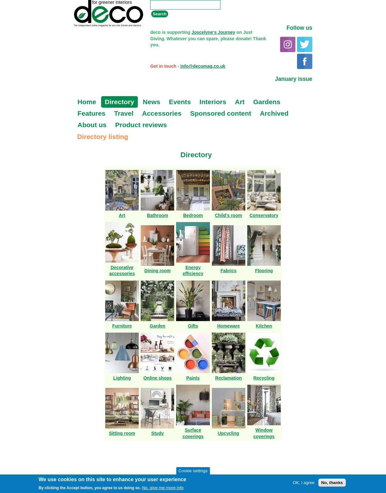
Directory (119, 101)
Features (92, 113)
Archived (274, 113)
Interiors (212, 101)
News (151, 101)
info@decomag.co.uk (202, 66)
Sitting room (122, 433)
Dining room (158, 270)
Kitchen (264, 325)
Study (157, 433)
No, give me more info (162, 488)
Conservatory (263, 215)
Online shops (157, 378)
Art (239, 101)
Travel (124, 113)
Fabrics (228, 270)
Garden (157, 325)
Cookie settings (192, 471)
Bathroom (157, 215)
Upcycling (228, 433)
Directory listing (102, 136)
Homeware (228, 325)
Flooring (264, 270)
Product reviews (141, 124)
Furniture (122, 325)
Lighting (122, 378)
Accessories (162, 113)
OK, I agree (304, 483)
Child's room (228, 215)
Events (180, 101)
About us (92, 124)
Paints (193, 378)
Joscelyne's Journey (213, 32)
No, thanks (332, 483)
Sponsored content (220, 113)
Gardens (266, 101)
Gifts (193, 325)
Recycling (263, 378)
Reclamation (228, 378)
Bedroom (193, 215)
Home (87, 101)
